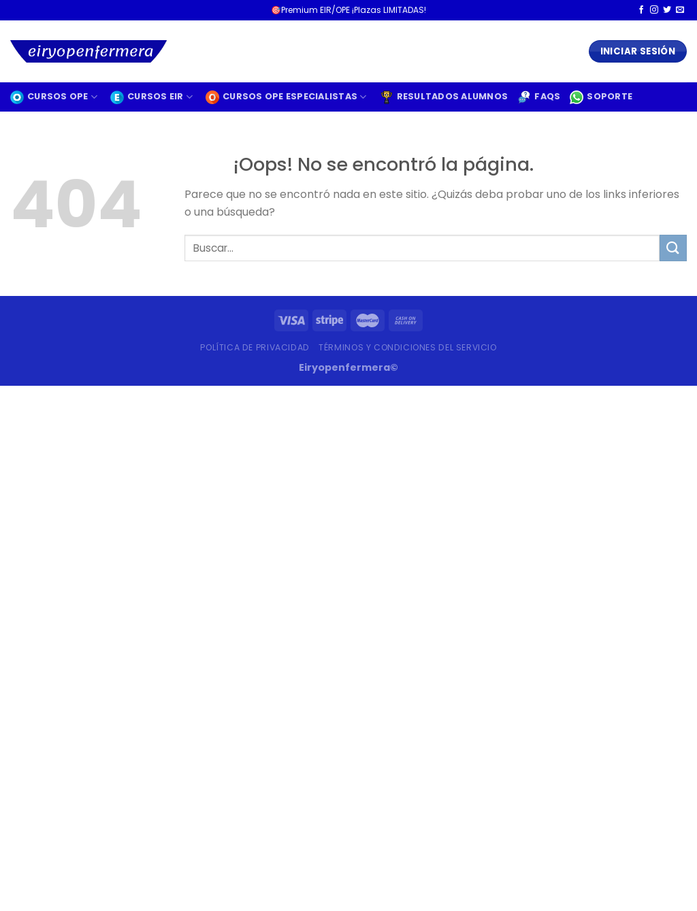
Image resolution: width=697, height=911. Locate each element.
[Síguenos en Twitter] (667, 10)
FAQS (538, 97)
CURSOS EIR (151, 97)
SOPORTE (601, 97)
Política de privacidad (254, 347)
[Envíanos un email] (680, 10)
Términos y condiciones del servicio (407, 347)
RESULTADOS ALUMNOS (444, 97)
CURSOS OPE (53, 97)
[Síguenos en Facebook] (641, 10)
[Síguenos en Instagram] (654, 10)
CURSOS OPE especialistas (286, 97)
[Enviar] (673, 248)
